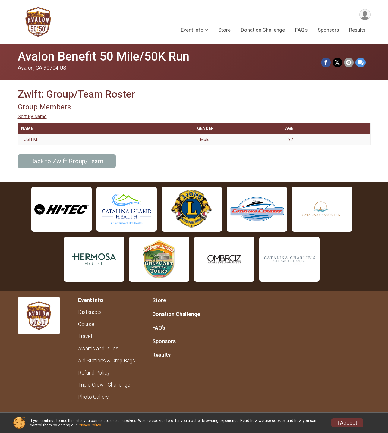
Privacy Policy (89, 425)
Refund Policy (94, 373)
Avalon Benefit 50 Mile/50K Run (103, 56)
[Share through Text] (360, 62)
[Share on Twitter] (337, 62)
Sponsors (328, 30)
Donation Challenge (263, 30)
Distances (90, 312)
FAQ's (301, 30)
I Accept (347, 423)
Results (357, 30)
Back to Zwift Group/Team (66, 161)
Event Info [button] (192, 30)
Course (86, 324)
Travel (85, 336)
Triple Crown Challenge (104, 385)
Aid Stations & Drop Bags (106, 361)
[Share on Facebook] (326, 62)
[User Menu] (365, 14)
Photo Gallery (93, 397)
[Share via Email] (349, 62)
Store (224, 30)
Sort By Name (32, 116)
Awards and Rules (98, 349)
